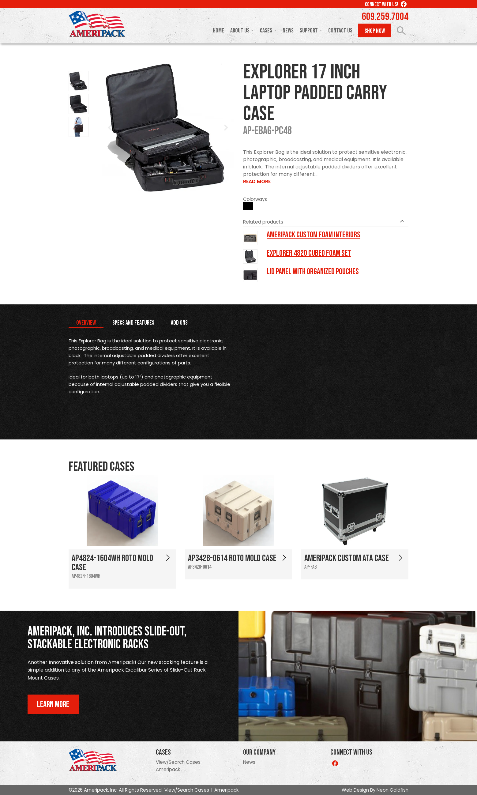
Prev (110, 128)
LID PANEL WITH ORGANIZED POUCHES (313, 272)
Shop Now (375, 31)
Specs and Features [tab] (133, 322)
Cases (266, 30)
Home (218, 30)
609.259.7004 (385, 17)
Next (226, 128)
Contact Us (340, 30)
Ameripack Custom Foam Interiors (313, 235)
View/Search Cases (178, 762)
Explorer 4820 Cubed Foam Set (309, 253)
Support (309, 30)
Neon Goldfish (392, 790)
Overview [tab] (86, 322)
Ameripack (168, 769)
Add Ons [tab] (179, 322)
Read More (257, 181)
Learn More (53, 704)
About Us (240, 30)
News (288, 30)
